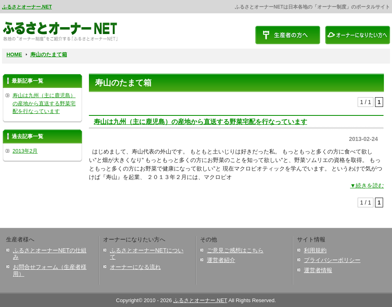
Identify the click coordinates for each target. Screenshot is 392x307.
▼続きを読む (367, 185)
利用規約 (315, 250)
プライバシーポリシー (332, 260)
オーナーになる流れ (135, 267)
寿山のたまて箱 (48, 54)
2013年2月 (25, 151)
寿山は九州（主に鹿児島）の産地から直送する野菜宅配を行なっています (200, 121)
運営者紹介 (221, 260)
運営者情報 (318, 270)
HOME (14, 54)
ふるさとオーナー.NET (27, 7)
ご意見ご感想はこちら (235, 250)
